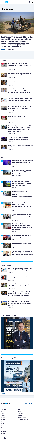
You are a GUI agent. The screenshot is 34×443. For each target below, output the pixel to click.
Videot (2, 423)
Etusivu (19, 411)
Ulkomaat (3, 49)
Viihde (2, 427)
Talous (2, 413)
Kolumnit (3, 425)
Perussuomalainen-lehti (23, 419)
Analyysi (3, 415)
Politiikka (3, 411)
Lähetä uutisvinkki (22, 417)
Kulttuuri (3, 421)
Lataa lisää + (17, 55)
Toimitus (20, 415)
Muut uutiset (3, 419)
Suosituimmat (21, 413)
